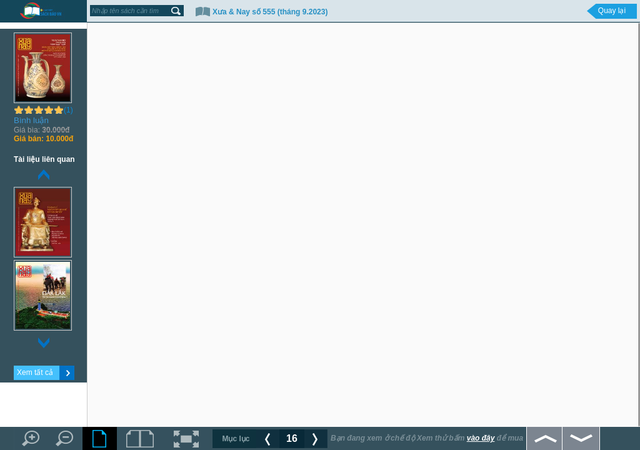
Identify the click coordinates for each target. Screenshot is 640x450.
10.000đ (43, 138)
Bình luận (31, 120)
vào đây (481, 438)
